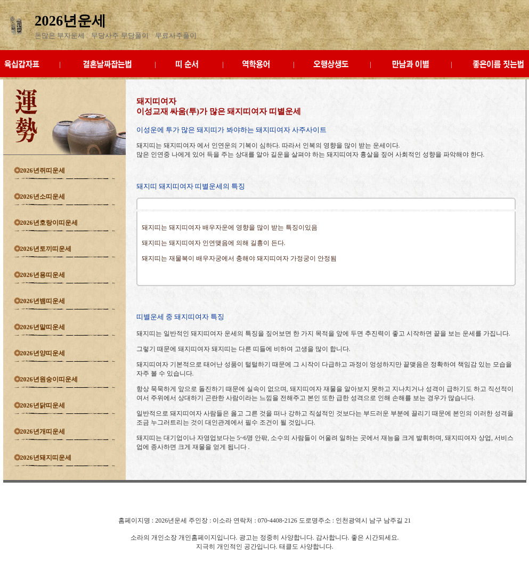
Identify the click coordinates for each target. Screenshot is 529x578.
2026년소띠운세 (42, 196)
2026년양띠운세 (42, 353)
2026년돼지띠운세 (45, 457)
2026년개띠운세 (42, 431)
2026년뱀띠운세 (42, 301)
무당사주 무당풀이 (119, 35)
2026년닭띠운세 (42, 405)
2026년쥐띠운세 (42, 170)
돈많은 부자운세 (60, 35)
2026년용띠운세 (42, 275)
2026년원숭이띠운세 (49, 379)
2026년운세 (70, 21)
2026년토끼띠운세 (45, 249)
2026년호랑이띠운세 (49, 222)
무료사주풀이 (176, 35)
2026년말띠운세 (42, 327)
